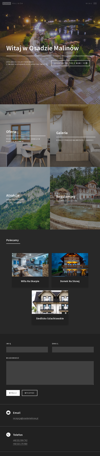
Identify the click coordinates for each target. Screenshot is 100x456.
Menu (89, 3)
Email (55, 344)
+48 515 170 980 (20, 443)
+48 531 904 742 (20, 440)
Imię (8, 344)
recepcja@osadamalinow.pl (25, 418)
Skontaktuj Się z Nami (68, 63)
